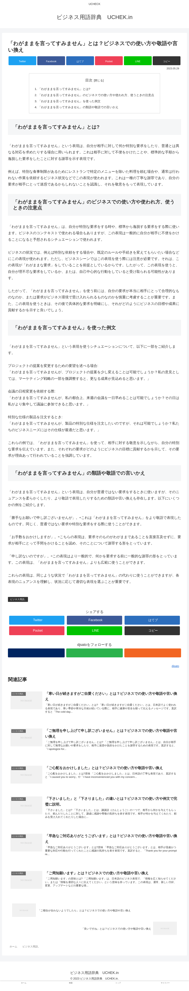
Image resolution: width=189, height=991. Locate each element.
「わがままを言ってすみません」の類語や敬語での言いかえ (77, 108)
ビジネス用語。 (18, 600)
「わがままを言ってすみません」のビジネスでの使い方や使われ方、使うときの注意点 (96, 95)
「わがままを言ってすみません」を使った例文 (67, 102)
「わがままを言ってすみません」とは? (62, 89)
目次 (88, 80)
